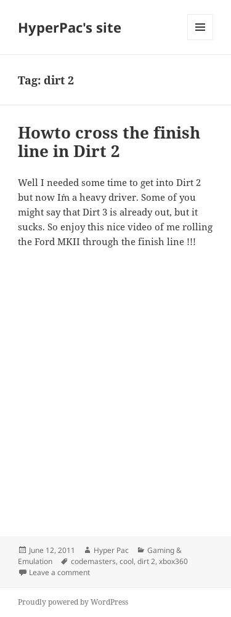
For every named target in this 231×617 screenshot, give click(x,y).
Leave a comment (59, 572)
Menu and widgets (200, 39)
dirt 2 (146, 561)
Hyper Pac (111, 550)
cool (127, 561)
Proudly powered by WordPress (73, 602)
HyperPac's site (69, 27)
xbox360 (173, 561)
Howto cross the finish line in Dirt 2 (109, 141)
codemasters (93, 561)
